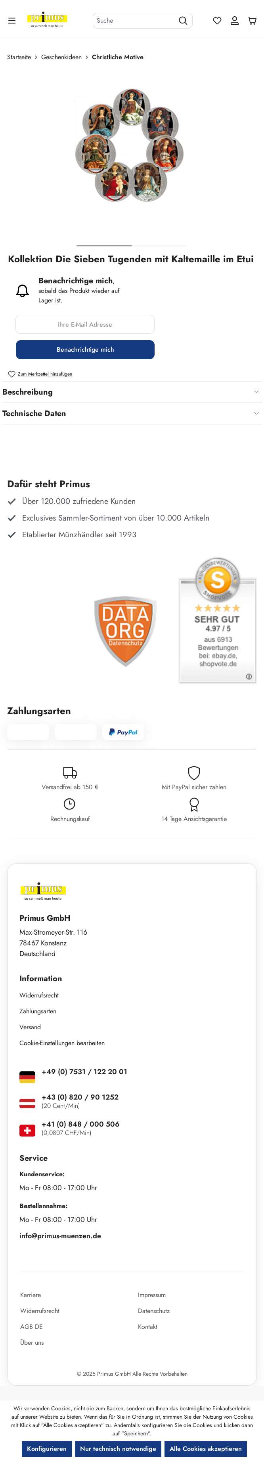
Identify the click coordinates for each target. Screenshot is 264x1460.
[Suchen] (183, 21)
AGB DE (31, 1326)
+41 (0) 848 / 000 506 (81, 1124)
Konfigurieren (47, 1448)
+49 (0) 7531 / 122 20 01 (84, 1072)
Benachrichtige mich (85, 349)
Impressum (152, 1294)
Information (40, 978)
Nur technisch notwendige (118, 1448)
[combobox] (133, 21)
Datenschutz (154, 1310)
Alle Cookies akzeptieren (206, 1448)
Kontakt (147, 1326)
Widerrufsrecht (39, 995)
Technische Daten (34, 413)
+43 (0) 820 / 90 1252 (80, 1097)
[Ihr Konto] (234, 21)
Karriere (30, 1294)
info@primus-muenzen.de (60, 1236)
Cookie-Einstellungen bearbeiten (62, 1043)
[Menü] (12, 20)
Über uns (32, 1342)
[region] (132, 160)
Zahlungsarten (37, 1011)
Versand (30, 1027)
